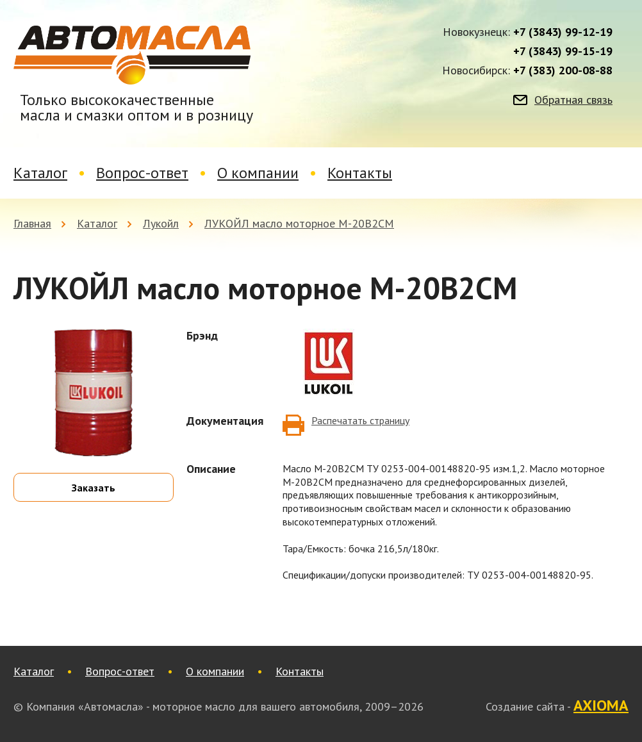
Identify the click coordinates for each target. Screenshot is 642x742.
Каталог (40, 173)
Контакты (359, 173)
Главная (32, 223)
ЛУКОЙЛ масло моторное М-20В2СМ (299, 223)
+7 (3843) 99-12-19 (563, 32)
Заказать (93, 487)
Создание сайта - (557, 706)
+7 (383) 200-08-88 (563, 70)
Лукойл (161, 223)
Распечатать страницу (360, 420)
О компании (258, 173)
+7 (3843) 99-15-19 (563, 51)
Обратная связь (573, 100)
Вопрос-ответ (142, 173)
